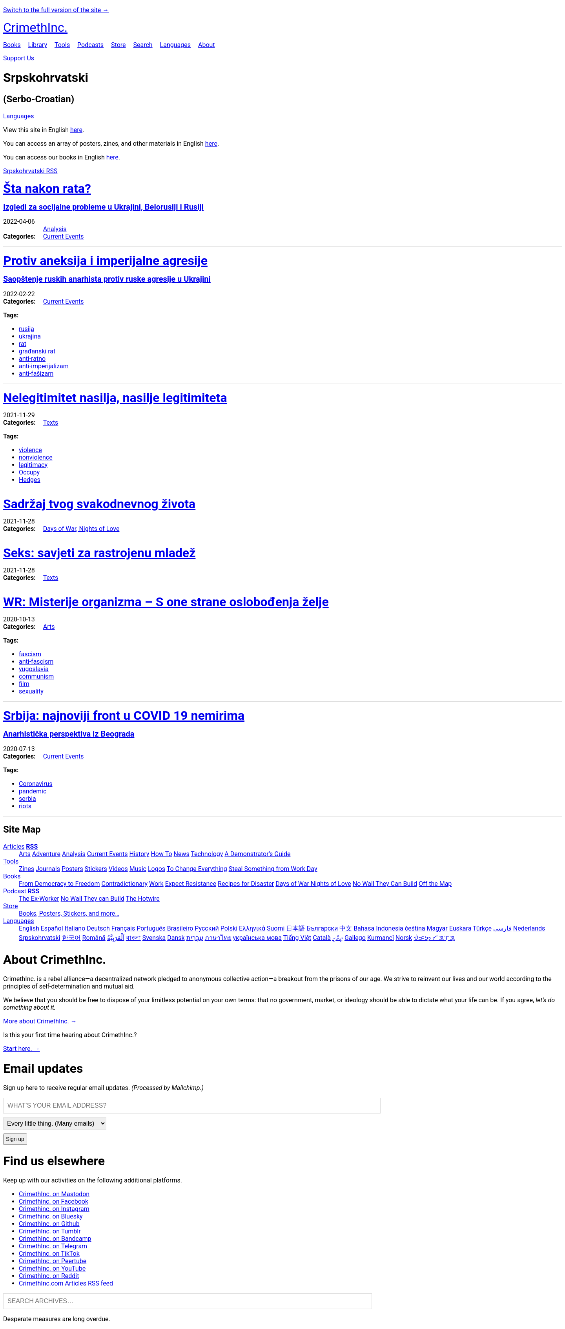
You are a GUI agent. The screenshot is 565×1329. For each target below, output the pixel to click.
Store (118, 45)
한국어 (71, 938)
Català (322, 938)
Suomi (275, 928)
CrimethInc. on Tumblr (50, 1231)
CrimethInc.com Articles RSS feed (66, 1283)
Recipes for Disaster (246, 883)
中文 (345, 928)
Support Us (18, 58)
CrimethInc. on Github (49, 1224)
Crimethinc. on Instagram (54, 1209)
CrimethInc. (35, 27)
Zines (26, 869)
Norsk (404, 938)
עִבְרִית (194, 938)
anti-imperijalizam (44, 366)
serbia (27, 798)
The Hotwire (143, 898)
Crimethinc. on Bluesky (51, 1216)
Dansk (175, 938)
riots (25, 806)
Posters (72, 869)
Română (94, 938)
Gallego (355, 938)
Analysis (55, 229)
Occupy (29, 472)
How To (161, 854)
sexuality (31, 691)
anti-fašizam (36, 373)
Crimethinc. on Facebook (53, 1201)
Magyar (436, 928)
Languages (175, 45)
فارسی (502, 928)
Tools (62, 45)
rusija (26, 329)
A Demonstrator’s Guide (257, 854)
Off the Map (435, 883)
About (206, 45)
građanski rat (37, 351)
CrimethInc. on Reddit (49, 1276)
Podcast (14, 891)
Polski (229, 928)
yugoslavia (34, 669)
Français (123, 928)
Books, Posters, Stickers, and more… (69, 913)
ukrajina (30, 336)
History (139, 854)
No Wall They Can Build (385, 883)
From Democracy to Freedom (59, 883)
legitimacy (33, 465)
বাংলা (133, 938)
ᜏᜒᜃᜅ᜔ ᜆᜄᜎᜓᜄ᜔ (434, 938)
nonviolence (36, 457)
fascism (30, 654)
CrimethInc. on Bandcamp (55, 1238)
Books (12, 45)
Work (156, 883)
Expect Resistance (190, 883)
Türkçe (482, 928)
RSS (32, 846)
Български (322, 928)
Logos (156, 869)
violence (30, 450)
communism (36, 676)
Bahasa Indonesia (378, 928)
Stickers (96, 869)
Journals (48, 869)
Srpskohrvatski (39, 938)
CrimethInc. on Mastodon (54, 1194)
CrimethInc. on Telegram (53, 1246)
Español (52, 928)
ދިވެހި (337, 938)
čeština (415, 928)
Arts (49, 626)
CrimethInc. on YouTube (52, 1268)
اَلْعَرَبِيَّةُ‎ (115, 938)
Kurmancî (380, 938)
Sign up (15, 1139)
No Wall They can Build (92, 898)
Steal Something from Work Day (273, 869)
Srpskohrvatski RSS (30, 171)
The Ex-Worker (39, 898)
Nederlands (529, 928)
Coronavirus (36, 784)
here (76, 130)
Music (137, 869)
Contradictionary (124, 883)
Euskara (460, 928)
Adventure (46, 854)
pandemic (32, 791)
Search (142, 45)
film (24, 684)
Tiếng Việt (297, 938)
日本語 (295, 928)
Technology (207, 854)
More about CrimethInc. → (40, 1021)
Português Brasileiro (165, 928)
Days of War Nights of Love (313, 883)
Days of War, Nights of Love (81, 528)
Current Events (63, 236)
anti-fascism (36, 661)
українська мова (257, 938)
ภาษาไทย (218, 938)
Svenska (154, 938)
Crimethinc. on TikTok (49, 1253)
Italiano (75, 928)
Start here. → (21, 1048)
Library (37, 45)
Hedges (29, 479)
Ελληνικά (252, 928)
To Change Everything (197, 869)
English (29, 928)
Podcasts (90, 45)
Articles (13, 846)
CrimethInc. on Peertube (52, 1261)
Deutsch (98, 928)
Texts (50, 422)
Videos (118, 869)
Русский (207, 928)
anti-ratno (32, 358)
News (182, 854)
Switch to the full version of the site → (56, 10)
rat (22, 344)
